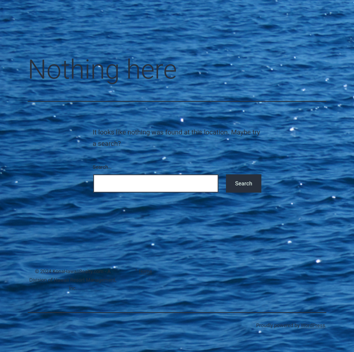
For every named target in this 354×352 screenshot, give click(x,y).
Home (145, 271)
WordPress (313, 325)
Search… (102, 167)
